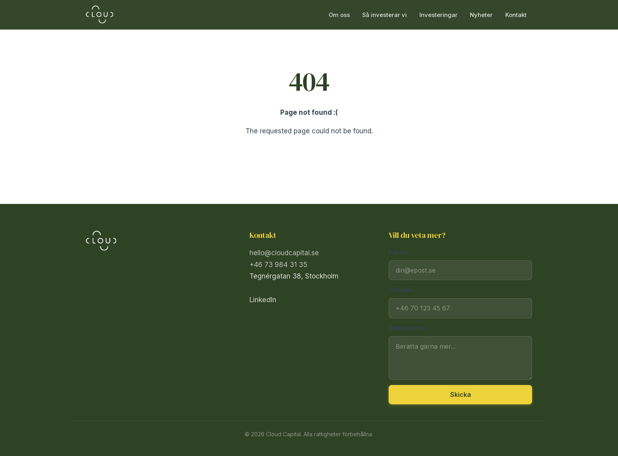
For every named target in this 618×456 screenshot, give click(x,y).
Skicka (460, 394)
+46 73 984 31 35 (278, 265)
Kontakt (516, 14)
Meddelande (407, 328)
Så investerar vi (384, 14)
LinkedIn (262, 300)
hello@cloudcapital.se (284, 253)
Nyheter (481, 14)
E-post (399, 252)
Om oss (339, 14)
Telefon (400, 290)
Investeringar (438, 14)
